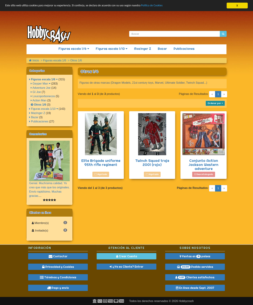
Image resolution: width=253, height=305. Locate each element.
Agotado (100, 174)
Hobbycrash (186, 301)
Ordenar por (215, 103)
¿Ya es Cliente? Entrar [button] (126, 266)
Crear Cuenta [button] (126, 256)
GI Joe (36, 92)
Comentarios (38, 134)
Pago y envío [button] (58, 288)
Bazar (162, 49)
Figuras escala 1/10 (111, 49)
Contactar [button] (58, 256)
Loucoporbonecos (43, 96)
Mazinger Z (142, 49)
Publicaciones (184, 49)
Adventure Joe (41, 87)
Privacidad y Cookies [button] (58, 267)
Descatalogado (203, 174)
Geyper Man (40, 83)
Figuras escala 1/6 (74, 49)
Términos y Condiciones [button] (58, 277)
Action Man (39, 100)
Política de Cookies (159, 5)
